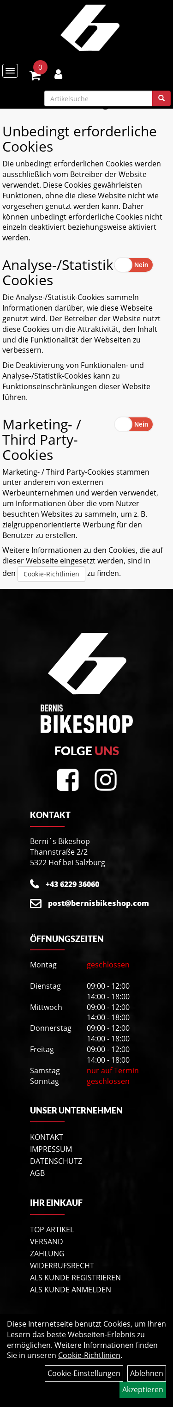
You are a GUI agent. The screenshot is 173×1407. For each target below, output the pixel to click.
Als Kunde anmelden (70, 1290)
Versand (46, 1241)
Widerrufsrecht (62, 1265)
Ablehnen (146, 1373)
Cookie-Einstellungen (84, 1373)
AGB (37, 1173)
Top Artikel (52, 1229)
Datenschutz (56, 1161)
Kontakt (46, 1137)
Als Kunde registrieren (75, 1277)
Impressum (51, 1149)
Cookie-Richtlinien (51, 573)
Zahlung (47, 1253)
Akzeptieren (142, 1389)
